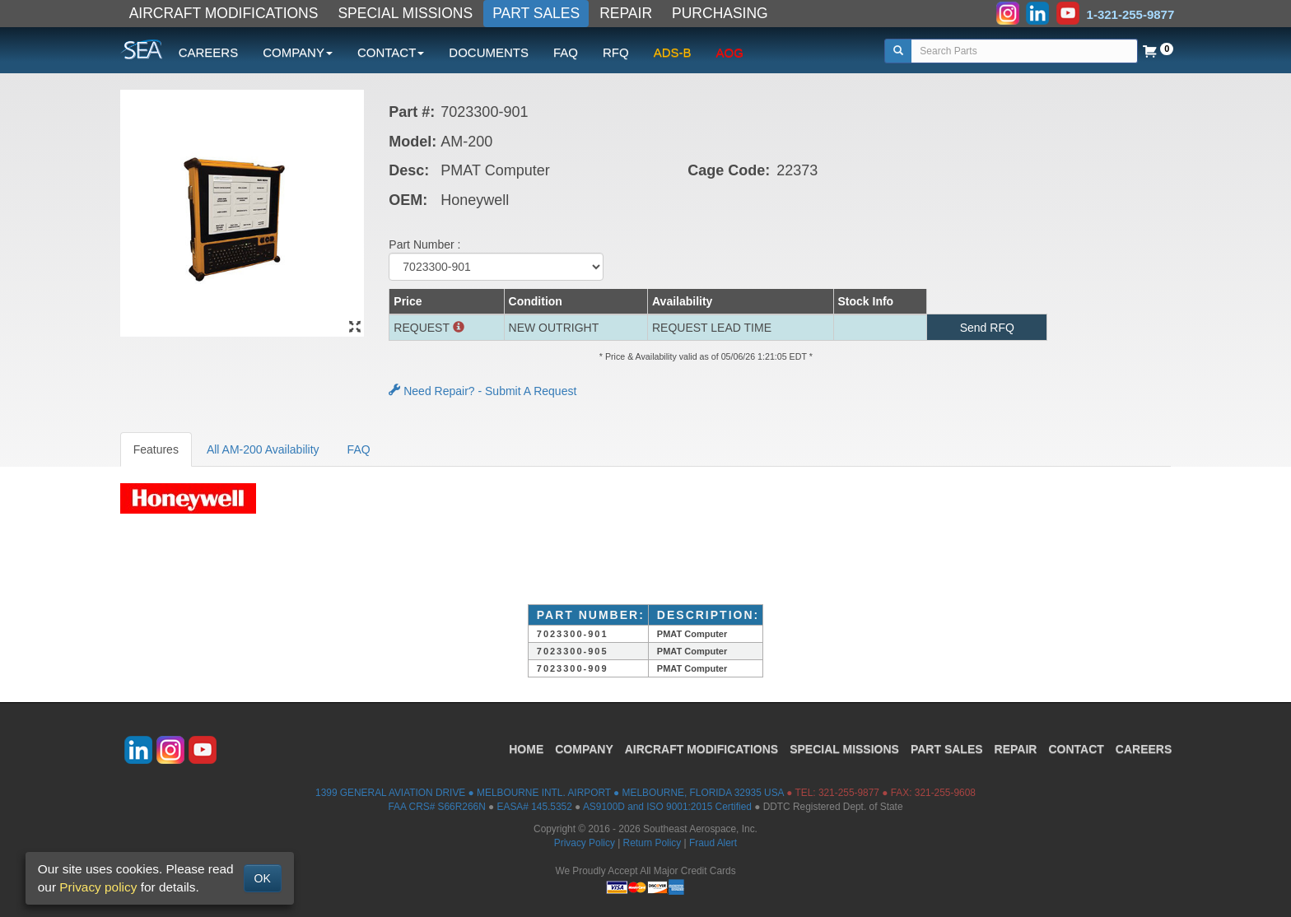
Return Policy (652, 843)
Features (156, 449)
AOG (729, 52)
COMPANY (584, 749)
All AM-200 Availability (263, 449)
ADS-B (673, 52)
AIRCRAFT (701, 749)
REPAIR (625, 13)
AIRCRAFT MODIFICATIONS (224, 13)
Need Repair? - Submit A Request (482, 391)
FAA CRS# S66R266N (436, 806)
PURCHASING (720, 13)
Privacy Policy (584, 843)
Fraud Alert (713, 843)
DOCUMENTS (489, 52)
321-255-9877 (848, 792)
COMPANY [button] (298, 52)
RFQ (616, 52)
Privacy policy (98, 887)
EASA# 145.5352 (534, 806)
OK (262, 878)
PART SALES (536, 13)
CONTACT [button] (390, 52)
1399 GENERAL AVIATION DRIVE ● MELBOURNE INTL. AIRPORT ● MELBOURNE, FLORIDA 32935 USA (549, 792)
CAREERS (209, 52)
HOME (526, 749)
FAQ (565, 52)
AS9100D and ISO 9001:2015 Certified (667, 806)
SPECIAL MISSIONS (405, 13)
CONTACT (1075, 749)
